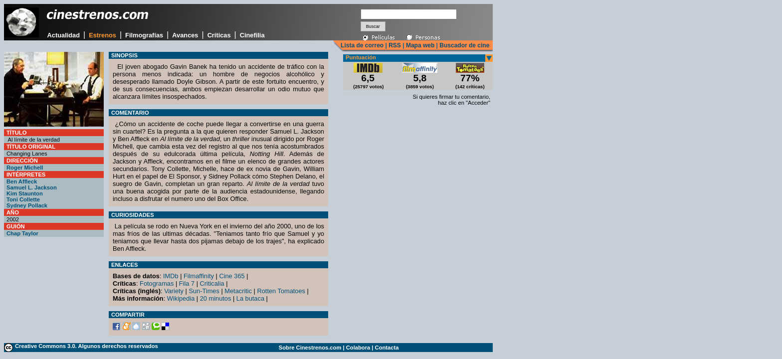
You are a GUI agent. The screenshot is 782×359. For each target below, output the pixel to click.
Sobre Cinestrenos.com (310, 348)
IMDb (171, 276)
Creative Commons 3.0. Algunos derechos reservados (86, 346)
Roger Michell (24, 168)
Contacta (387, 348)
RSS (395, 45)
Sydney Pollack (26, 205)
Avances (185, 35)
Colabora (358, 348)
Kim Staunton (24, 193)
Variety (174, 291)
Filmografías (144, 35)
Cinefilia (252, 35)
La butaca (250, 298)
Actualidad (63, 35)
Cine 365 (231, 276)
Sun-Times (204, 291)
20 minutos (215, 298)
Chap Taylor (22, 233)
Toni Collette (23, 199)
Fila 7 (187, 283)
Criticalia (212, 283)
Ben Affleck (21, 181)
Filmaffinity (199, 276)
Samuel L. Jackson (31, 187)
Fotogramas (157, 283)
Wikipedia (181, 298)
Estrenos (102, 35)
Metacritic (238, 291)
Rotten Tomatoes (281, 291)
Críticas (219, 35)
